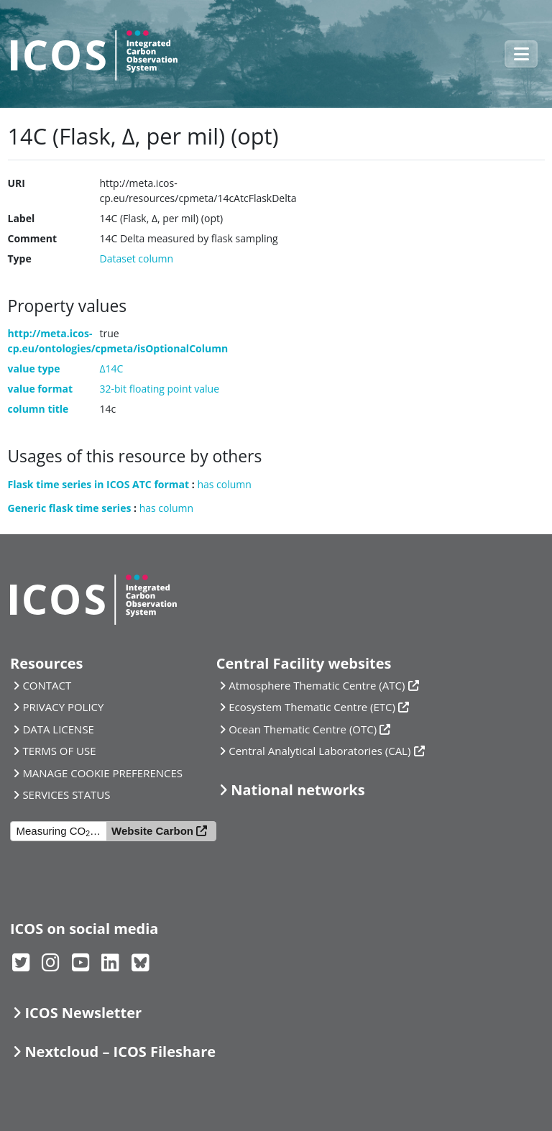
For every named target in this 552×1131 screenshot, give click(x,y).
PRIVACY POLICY (63, 707)
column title (38, 409)
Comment (33, 238)
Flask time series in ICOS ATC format (99, 484)
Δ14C (112, 368)
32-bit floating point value (160, 388)
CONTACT (46, 685)
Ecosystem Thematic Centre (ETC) (312, 707)
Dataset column (137, 258)
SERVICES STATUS (66, 794)
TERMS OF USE (59, 750)
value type (34, 368)
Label (21, 218)
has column (224, 484)
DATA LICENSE (58, 729)
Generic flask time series (70, 508)
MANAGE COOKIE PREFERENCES (102, 773)
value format (40, 388)
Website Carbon (152, 831)
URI (16, 183)
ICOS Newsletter (83, 1012)
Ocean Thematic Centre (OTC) (303, 729)
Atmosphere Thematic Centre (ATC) (317, 685)
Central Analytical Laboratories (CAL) (319, 750)
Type (20, 258)
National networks (297, 790)
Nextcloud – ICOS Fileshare (120, 1051)
